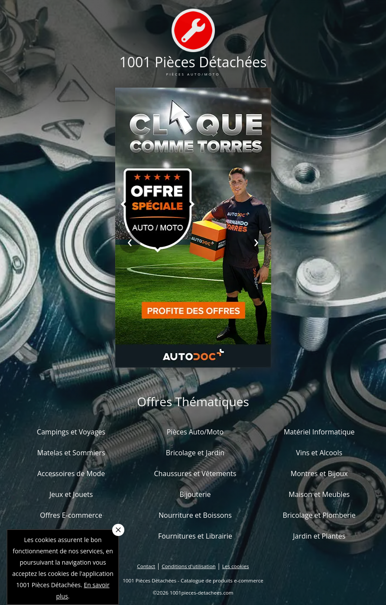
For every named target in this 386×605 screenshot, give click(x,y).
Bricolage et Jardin (195, 452)
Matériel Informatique (319, 432)
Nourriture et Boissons (195, 515)
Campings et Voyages (71, 432)
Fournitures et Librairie (195, 536)
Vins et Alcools (319, 452)
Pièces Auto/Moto (195, 432)
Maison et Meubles (319, 494)
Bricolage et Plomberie (319, 515)
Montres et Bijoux (319, 473)
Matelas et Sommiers (71, 452)
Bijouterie (195, 494)
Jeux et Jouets (71, 494)
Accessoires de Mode (71, 473)
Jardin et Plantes (319, 536)
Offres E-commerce (71, 515)
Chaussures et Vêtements (195, 473)
